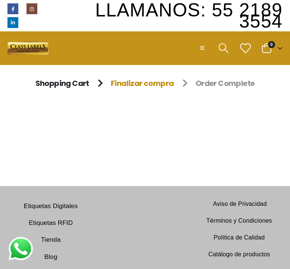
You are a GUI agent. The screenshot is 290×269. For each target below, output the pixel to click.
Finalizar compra (142, 83)
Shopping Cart (62, 83)
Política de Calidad (239, 237)
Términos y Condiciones (239, 220)
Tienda (51, 239)
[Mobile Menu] (202, 48)
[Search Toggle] (223, 48)
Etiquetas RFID (51, 222)
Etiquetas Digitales (51, 206)
